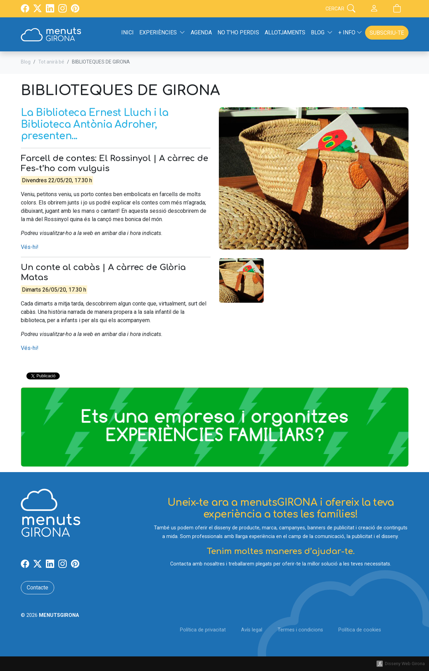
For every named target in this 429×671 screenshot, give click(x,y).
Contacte (37, 587)
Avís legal (251, 630)
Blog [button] (322, 32)
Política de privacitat (203, 630)
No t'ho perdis (238, 32)
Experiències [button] (162, 32)
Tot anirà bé (51, 62)
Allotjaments (285, 32)
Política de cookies (359, 630)
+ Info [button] (350, 32)
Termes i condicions (300, 630)
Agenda (201, 32)
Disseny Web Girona (405, 663)
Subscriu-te (387, 33)
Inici (127, 32)
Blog (26, 62)
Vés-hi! (30, 247)
